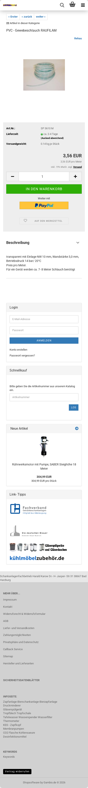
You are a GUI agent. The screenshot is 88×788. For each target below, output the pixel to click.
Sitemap (8, 656)
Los (73, 407)
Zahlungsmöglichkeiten (17, 635)
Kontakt (7, 606)
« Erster (13, 16)
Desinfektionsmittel (14, 736)
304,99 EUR (44, 476)
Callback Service (13, 649)
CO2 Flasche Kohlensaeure (19, 732)
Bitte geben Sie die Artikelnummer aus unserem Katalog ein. (42, 388)
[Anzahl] (44, 176)
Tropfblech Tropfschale (17, 713)
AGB (5, 621)
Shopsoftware (31, 782)
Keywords (9, 756)
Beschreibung (17, 242)
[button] (12, 176)
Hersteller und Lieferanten (18, 663)
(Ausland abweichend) (52, 138)
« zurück (27, 16)
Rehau (78, 38)
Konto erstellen (18, 349)
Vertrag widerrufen (17, 771)
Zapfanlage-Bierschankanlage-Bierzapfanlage (30, 701)
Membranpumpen (13, 728)
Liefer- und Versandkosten (18, 628)
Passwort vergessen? (22, 355)
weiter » (41, 16)
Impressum (10, 599)
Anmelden (44, 340)
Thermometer (11, 721)
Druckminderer (12, 705)
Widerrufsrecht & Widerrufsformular (24, 613)
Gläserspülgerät (12, 709)
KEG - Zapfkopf (12, 724)
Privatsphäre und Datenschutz (20, 642)
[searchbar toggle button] (62, 5)
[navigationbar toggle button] (83, 5)
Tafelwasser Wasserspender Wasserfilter (27, 717)
